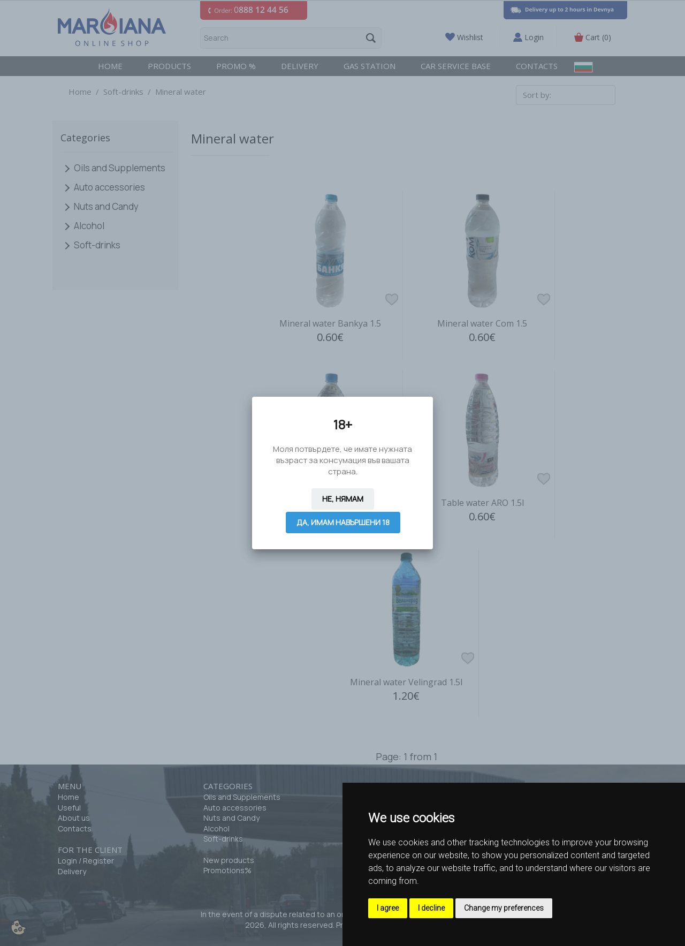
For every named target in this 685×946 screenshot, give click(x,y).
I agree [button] (388, 908)
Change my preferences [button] (504, 908)
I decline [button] (431, 908)
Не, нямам (342, 499)
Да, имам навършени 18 (343, 522)
